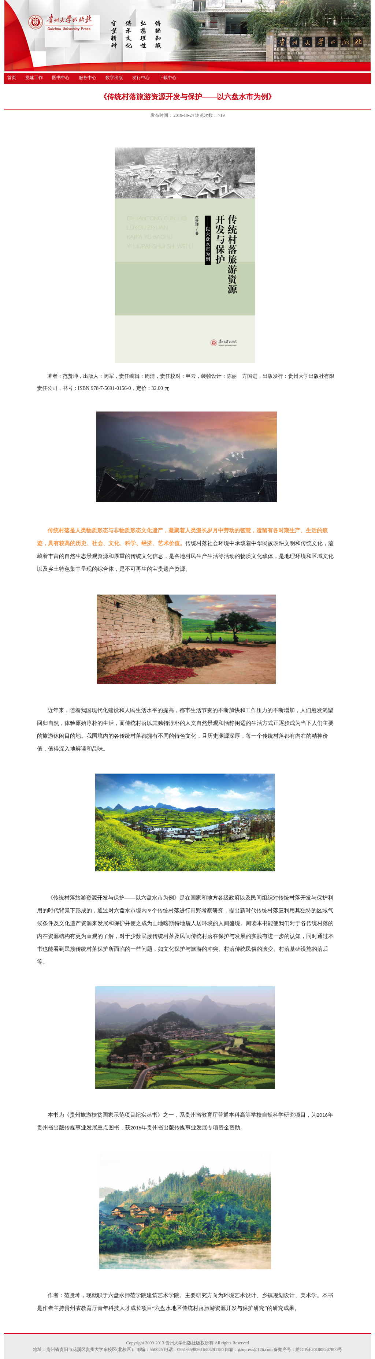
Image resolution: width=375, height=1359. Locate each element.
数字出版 (114, 77)
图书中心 (61, 77)
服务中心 (87, 77)
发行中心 (141, 77)
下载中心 (168, 77)
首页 (11, 77)
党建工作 (34, 77)
